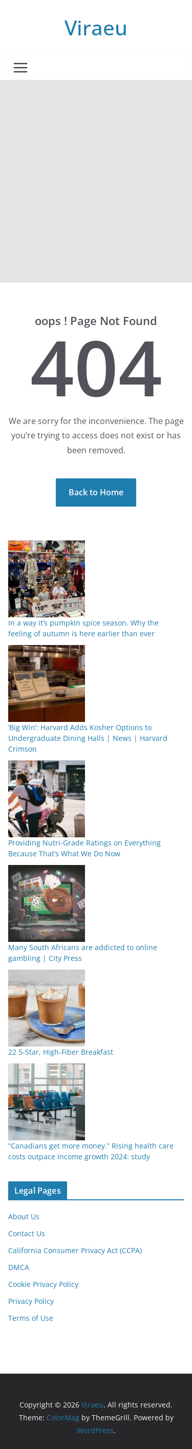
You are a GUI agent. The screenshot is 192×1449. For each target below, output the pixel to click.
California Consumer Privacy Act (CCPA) (75, 1250)
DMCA (18, 1267)
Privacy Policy (31, 1301)
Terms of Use (30, 1318)
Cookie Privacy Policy (43, 1284)
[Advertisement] (96, 181)
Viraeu (96, 27)
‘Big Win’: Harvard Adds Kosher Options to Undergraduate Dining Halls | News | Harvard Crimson (87, 738)
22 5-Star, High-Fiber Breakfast (60, 1052)
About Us (23, 1216)
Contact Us (26, 1233)
